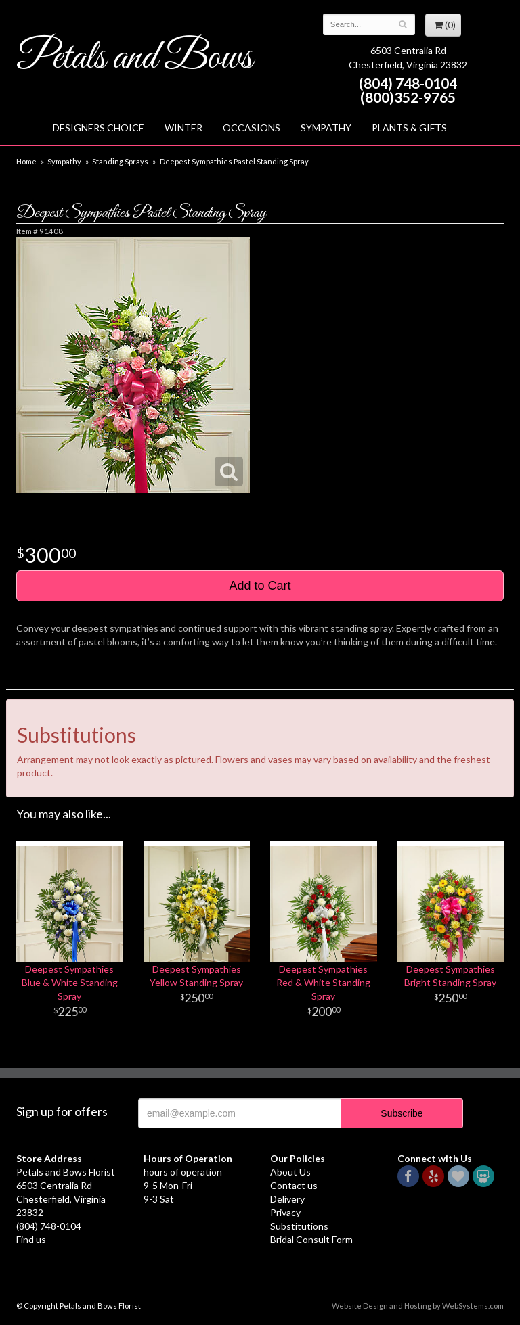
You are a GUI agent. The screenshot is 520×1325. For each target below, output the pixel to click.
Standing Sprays (120, 161)
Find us (31, 1239)
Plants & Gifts (409, 127)
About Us (290, 1172)
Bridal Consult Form (311, 1239)
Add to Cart (259, 585)
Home (26, 161)
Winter (183, 127)
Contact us (294, 1185)
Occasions (251, 127)
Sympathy (326, 127)
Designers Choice (98, 127)
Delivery (287, 1199)
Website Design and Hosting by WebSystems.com (418, 1305)
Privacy (285, 1212)
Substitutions (299, 1226)
